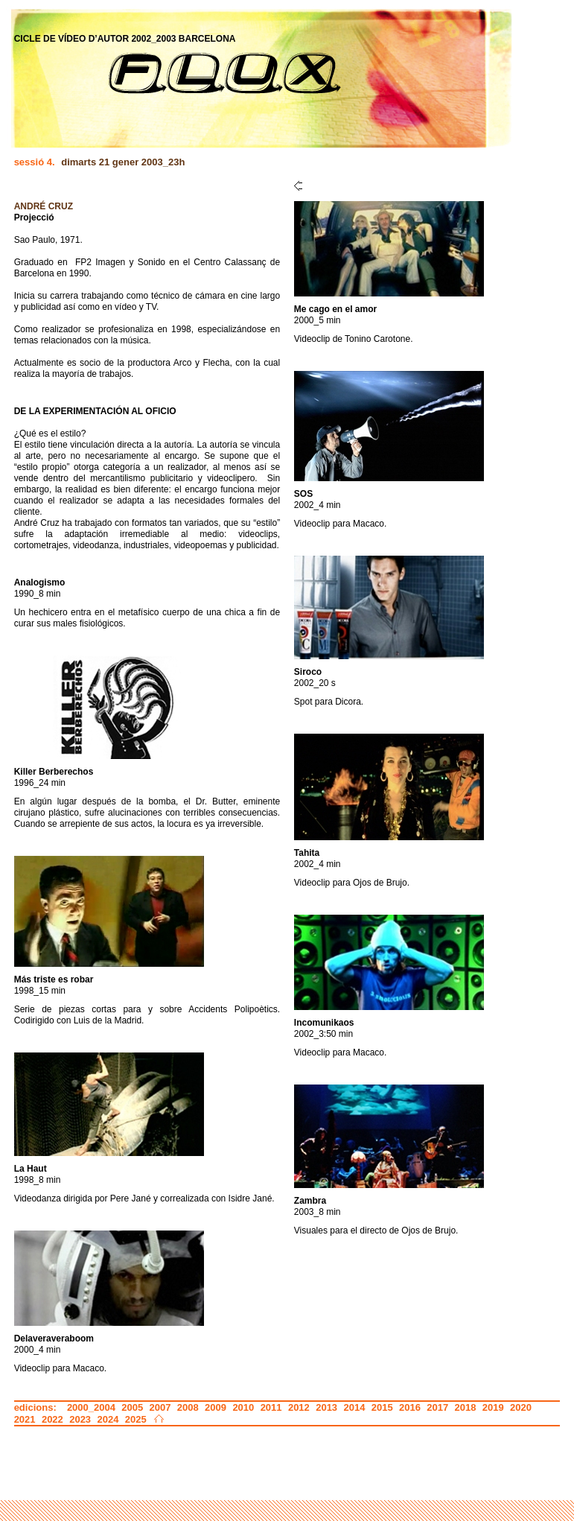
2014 (354, 1407)
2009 (215, 1407)
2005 (132, 1407)
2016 (410, 1407)
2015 (382, 1407)
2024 (107, 1419)
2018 (465, 1407)
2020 (521, 1407)
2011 (271, 1407)
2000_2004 (91, 1407)
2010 (243, 1407)
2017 (437, 1407)
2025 (136, 1419)
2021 (25, 1419)
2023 (80, 1419)
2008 (188, 1407)
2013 (326, 1407)
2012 (299, 1407)
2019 (493, 1407)
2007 (160, 1407)
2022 (52, 1419)
